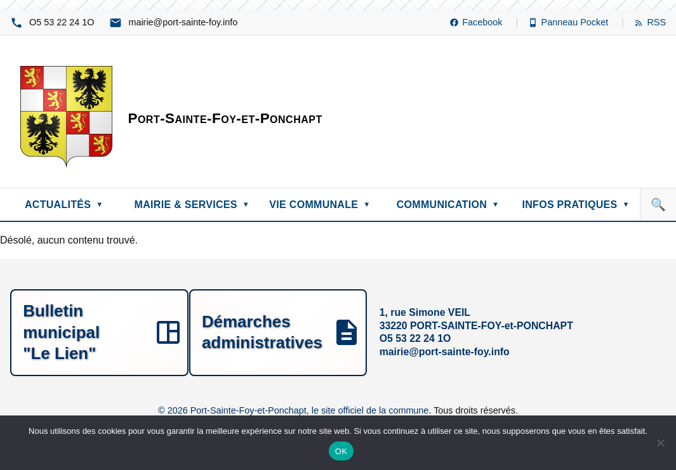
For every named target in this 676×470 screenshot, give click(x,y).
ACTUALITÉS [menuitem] (64, 204)
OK (341, 451)
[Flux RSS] (650, 22)
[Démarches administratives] (556, 332)
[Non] (660, 442)
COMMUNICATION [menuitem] (448, 204)
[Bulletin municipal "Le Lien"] (119, 332)
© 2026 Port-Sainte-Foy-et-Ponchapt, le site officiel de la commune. (296, 409)
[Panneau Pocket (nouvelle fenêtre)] (576, 22)
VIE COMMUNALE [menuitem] (319, 204)
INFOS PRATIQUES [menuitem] (575, 204)
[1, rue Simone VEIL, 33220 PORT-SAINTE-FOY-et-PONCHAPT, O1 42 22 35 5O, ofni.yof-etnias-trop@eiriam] (338, 332)
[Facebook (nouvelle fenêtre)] (483, 22)
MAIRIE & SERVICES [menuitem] (192, 204)
